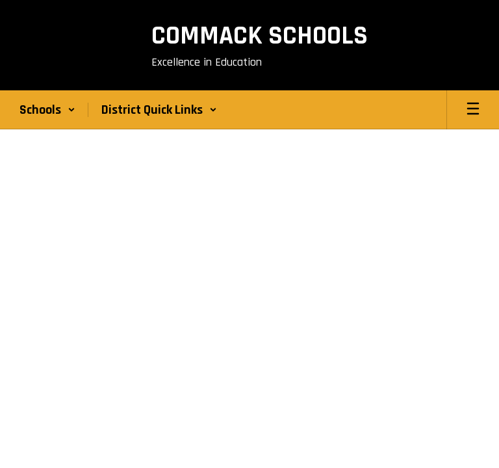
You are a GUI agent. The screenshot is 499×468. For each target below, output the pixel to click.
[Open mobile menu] (473, 109)
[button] (47, 109)
